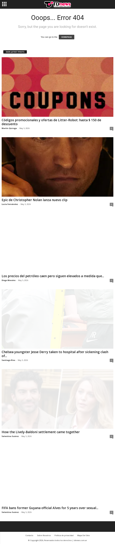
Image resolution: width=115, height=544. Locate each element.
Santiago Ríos (8, 360)
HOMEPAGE (66, 37)
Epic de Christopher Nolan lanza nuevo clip (34, 200)
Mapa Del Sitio (83, 535)
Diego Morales (8, 280)
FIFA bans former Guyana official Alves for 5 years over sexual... (50, 508)
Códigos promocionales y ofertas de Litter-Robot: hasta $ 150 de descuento (51, 122)
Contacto (29, 535)
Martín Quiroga (9, 128)
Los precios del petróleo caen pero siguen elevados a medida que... (53, 276)
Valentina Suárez (10, 436)
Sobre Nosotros (44, 535)
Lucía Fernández (10, 204)
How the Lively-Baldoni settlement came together (41, 432)
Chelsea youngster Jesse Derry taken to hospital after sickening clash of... (55, 354)
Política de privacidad (64, 535)
